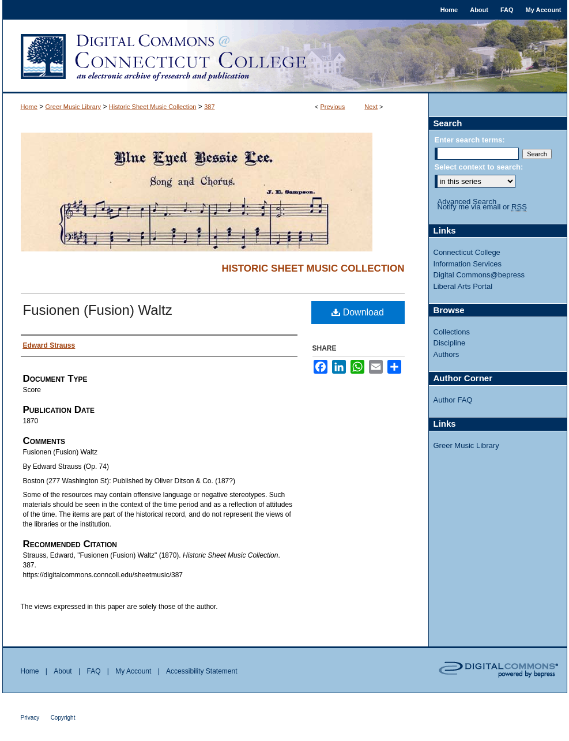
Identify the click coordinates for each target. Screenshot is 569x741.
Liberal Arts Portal (463, 286)
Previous (333, 106)
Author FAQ (453, 400)
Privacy (30, 717)
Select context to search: (479, 167)
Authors (446, 354)
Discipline (450, 342)
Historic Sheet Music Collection (153, 106)
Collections (452, 332)
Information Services (468, 263)
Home (29, 106)
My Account (133, 671)
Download (357, 312)
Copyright (63, 717)
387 (209, 106)
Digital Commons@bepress (479, 274)
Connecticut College (467, 252)
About (62, 671)
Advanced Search (467, 201)
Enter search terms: (470, 140)
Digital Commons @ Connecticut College (284, 56)
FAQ (93, 671)
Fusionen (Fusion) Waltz (97, 310)
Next (371, 106)
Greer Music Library (73, 106)
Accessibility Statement (201, 671)
